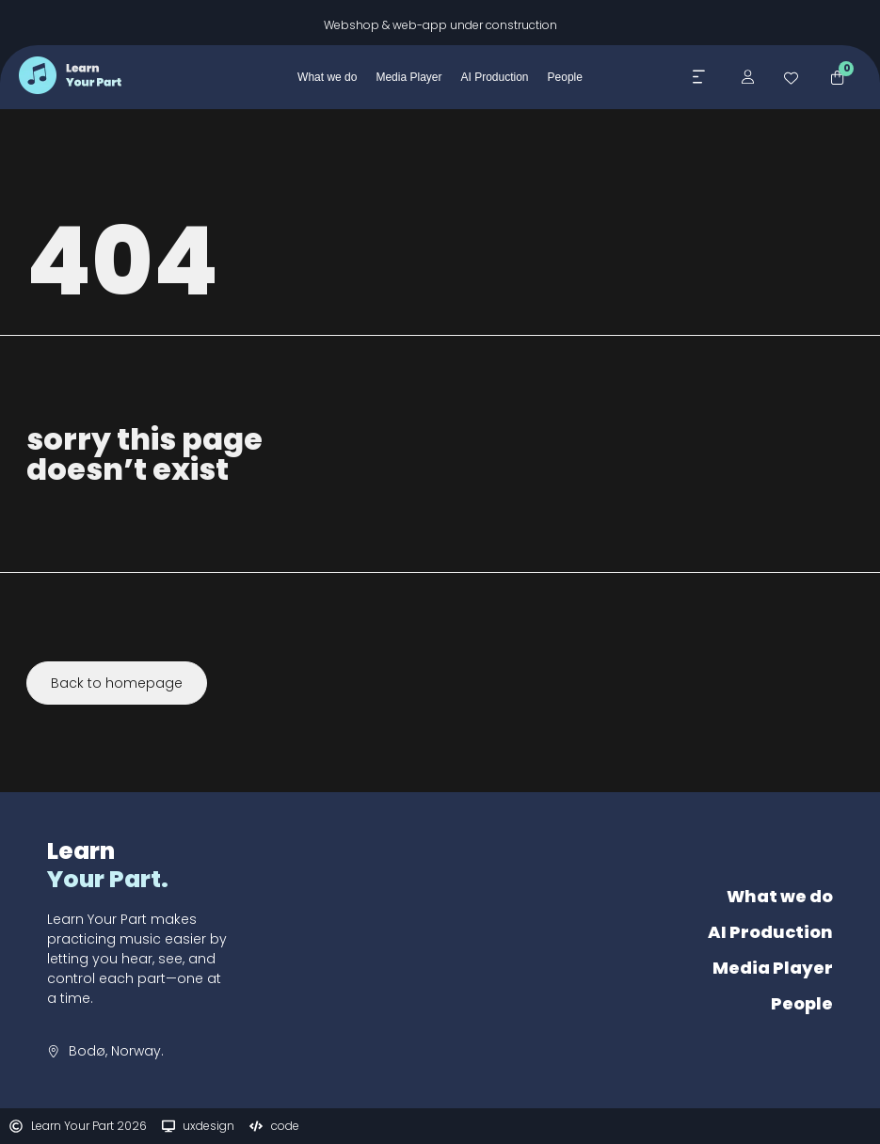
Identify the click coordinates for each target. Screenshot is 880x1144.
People (802, 1003)
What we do (780, 896)
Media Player (772, 967)
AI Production (770, 932)
